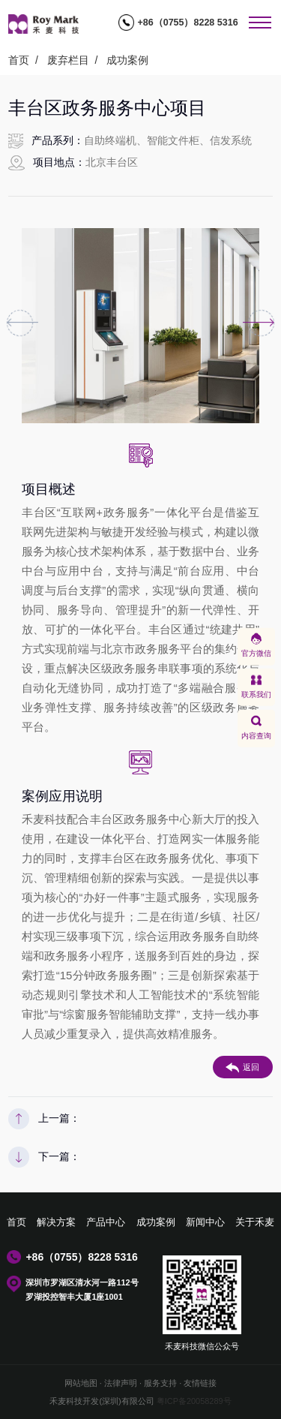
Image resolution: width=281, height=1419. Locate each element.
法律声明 (120, 1382)
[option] (141, 326)
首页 (18, 60)
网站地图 (80, 1382)
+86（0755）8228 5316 (187, 22)
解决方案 (56, 1222)
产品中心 (105, 1222)
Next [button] (261, 323)
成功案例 (127, 60)
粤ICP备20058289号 (194, 1400)
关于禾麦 (254, 1222)
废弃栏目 (68, 60)
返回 (242, 1068)
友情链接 (200, 1382)
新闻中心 (205, 1222)
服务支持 (160, 1382)
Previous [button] (20, 323)
